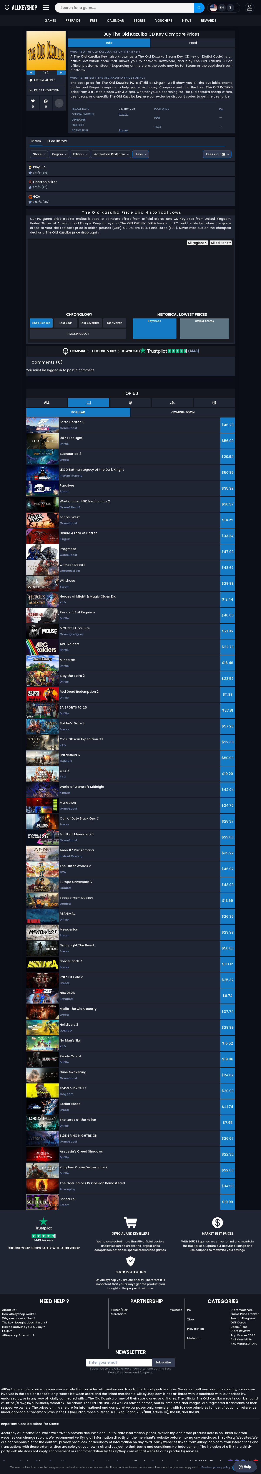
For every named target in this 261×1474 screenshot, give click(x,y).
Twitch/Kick (119, 1311)
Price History (57, 141)
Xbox (190, 1321)
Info (109, 43)
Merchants (118, 1316)
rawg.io (123, 114)
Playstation (195, 1330)
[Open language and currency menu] (223, 8)
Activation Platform (109, 154)
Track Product (78, 335)
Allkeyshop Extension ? (18, 1337)
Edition (78, 154)
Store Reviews (240, 1333)
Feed (193, 43)
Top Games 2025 (243, 1337)
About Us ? (10, 1311)
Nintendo (193, 1340)
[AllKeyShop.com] (21, 8)
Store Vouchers (242, 1311)
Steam (123, 130)
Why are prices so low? (18, 1320)
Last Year (66, 324)
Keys (139, 154)
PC (189, 1311)
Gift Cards (238, 1324)
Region (57, 154)
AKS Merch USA (241, 1341)
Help (245, 1466)
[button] (249, 8)
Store (37, 154)
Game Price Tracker (245, 1316)
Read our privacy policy (215, 1467)
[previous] (31, 72)
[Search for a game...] (129, 8)
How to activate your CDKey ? (23, 1328)
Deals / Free (239, 1328)
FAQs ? (7, 1333)
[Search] (199, 8)
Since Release (41, 324)
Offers (36, 141)
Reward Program (243, 1320)
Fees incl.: (215, 154)
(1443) (169, 352)
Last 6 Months (90, 324)
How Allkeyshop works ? (19, 1316)
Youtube (176, 1311)
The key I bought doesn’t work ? (24, 1324)
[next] (61, 72)
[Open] (46, 8)
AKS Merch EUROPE (244, 1345)
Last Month (114, 324)
